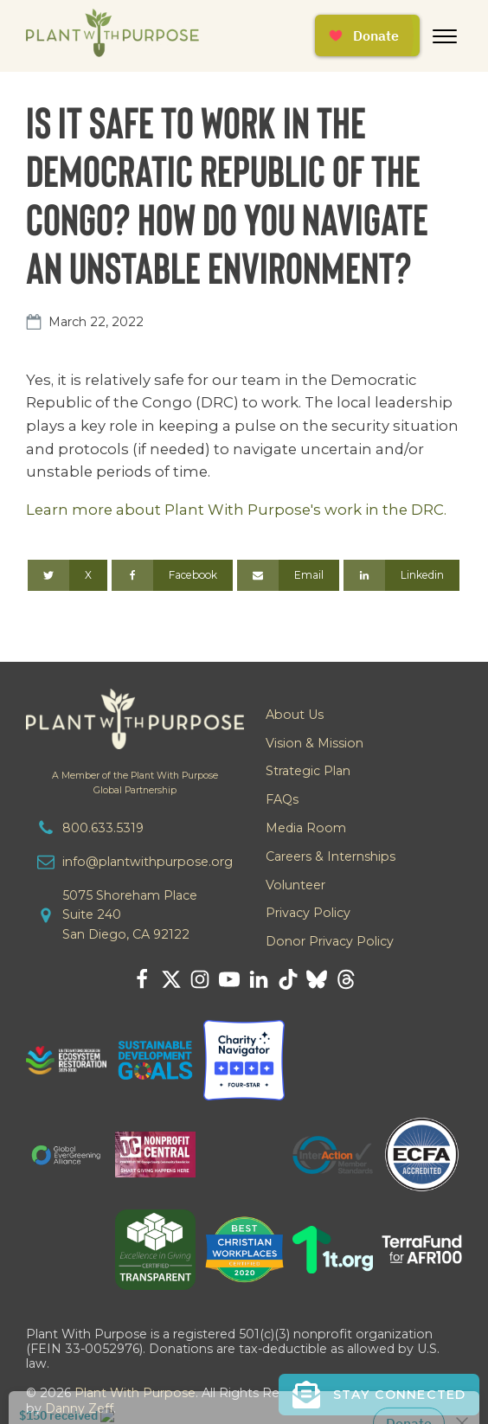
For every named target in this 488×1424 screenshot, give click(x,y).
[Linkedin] (401, 575)
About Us (295, 714)
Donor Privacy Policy (330, 941)
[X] (67, 575)
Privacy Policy (308, 912)
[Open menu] (444, 36)
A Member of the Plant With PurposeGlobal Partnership (135, 783)
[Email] (288, 575)
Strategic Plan (308, 771)
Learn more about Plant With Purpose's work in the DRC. (236, 509)
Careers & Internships (330, 856)
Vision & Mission (314, 743)
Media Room (306, 828)
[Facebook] (172, 575)
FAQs (282, 799)
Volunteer (295, 885)
